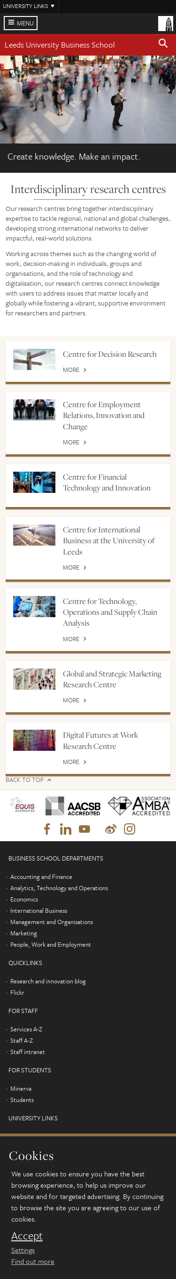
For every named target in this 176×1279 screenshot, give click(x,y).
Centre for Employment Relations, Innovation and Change (104, 415)
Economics (24, 899)
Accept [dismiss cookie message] (27, 1235)
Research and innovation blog (48, 981)
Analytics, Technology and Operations (59, 888)
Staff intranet (27, 1051)
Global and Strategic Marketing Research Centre (112, 679)
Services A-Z (26, 1029)
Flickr (17, 992)
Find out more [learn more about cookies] (32, 1261)
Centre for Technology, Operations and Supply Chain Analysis (110, 612)
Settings (23, 1250)
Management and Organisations (51, 921)
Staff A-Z (21, 1040)
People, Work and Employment (50, 944)
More (71, 370)
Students (22, 1099)
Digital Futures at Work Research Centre (100, 740)
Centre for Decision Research (110, 354)
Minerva (20, 1088)
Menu (25, 23)
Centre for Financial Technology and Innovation (107, 482)
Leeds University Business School (60, 44)
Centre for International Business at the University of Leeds (108, 540)
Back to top (25, 779)
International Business (38, 910)
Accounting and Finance (41, 876)
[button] (163, 44)
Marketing (23, 933)
